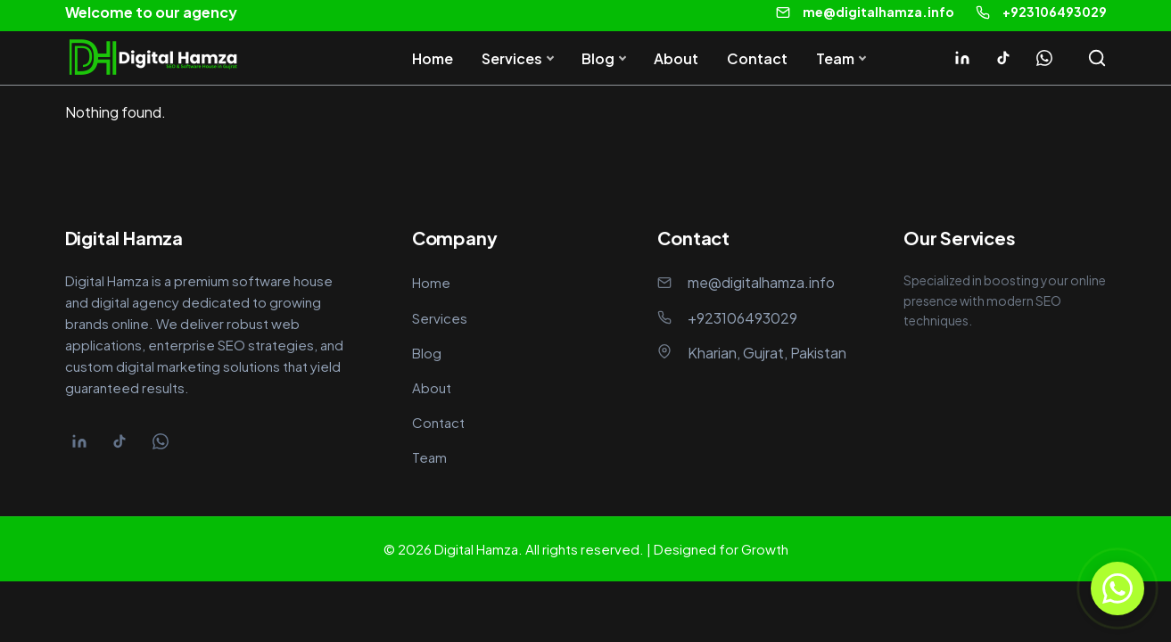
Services (512, 58)
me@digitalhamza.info (878, 12)
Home (432, 58)
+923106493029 (1054, 12)
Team (835, 58)
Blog (597, 58)
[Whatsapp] (1044, 58)
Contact (757, 58)
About (676, 58)
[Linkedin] (962, 58)
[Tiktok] (1003, 58)
